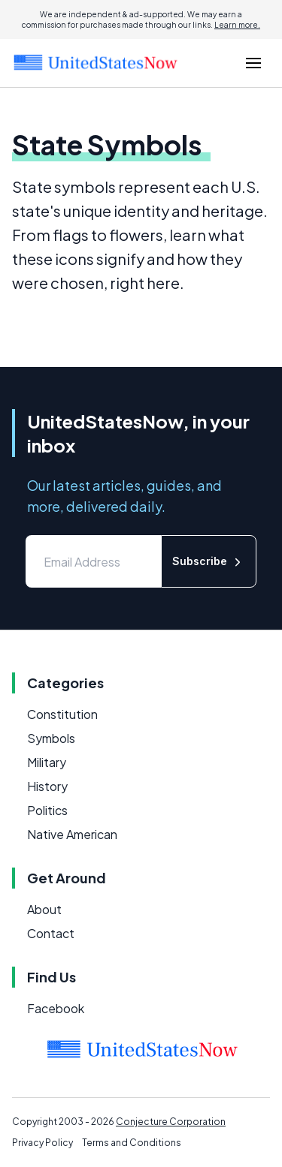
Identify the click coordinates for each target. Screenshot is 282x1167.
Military (46, 762)
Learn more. (237, 24)
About (44, 909)
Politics (47, 810)
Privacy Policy (42, 1142)
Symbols (51, 738)
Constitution (62, 714)
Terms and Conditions (131, 1142)
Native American (72, 834)
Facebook (55, 1008)
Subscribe (208, 562)
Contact (50, 933)
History (47, 786)
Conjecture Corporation (171, 1121)
